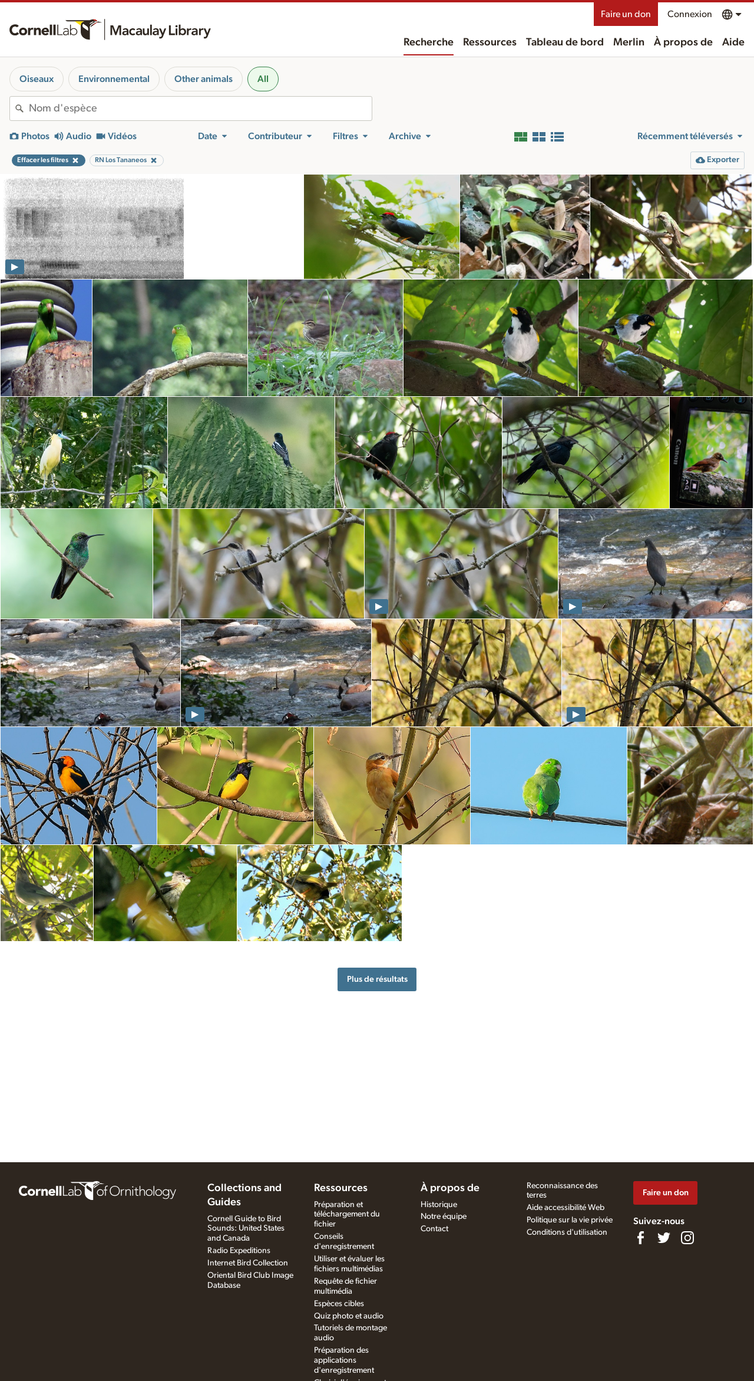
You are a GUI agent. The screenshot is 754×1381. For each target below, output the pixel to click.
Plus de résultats (377, 979)
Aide (733, 42)
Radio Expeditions (238, 1251)
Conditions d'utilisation (567, 1232)
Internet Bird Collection (247, 1263)
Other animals (203, 79)
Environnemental (114, 79)
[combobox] (200, 108)
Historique (439, 1205)
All (263, 79)
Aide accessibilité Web (565, 1208)
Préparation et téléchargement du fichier (347, 1215)
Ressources (490, 42)
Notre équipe (444, 1216)
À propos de (683, 42)
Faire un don (626, 14)
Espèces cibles (339, 1304)
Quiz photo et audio (348, 1316)
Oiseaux (36, 79)
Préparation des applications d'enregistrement (344, 1360)
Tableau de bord (565, 42)
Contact (434, 1229)
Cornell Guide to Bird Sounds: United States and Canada (246, 1229)
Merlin (628, 42)
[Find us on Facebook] (640, 1238)
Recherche (429, 42)
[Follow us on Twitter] (664, 1238)
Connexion (689, 14)
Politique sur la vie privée (570, 1220)
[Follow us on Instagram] (687, 1238)
